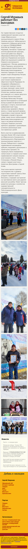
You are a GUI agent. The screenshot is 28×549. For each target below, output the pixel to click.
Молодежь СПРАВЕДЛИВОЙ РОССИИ (10, 524)
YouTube (4, 510)
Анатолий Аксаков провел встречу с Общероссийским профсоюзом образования (14, 461)
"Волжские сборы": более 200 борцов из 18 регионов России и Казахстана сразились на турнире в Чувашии (13, 447)
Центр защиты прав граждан (10, 521)
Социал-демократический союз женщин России (11, 527)
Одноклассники (6, 493)
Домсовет (5, 529)
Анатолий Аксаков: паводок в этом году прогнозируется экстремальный (14, 465)
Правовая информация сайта (10, 542)
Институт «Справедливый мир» (11, 520)
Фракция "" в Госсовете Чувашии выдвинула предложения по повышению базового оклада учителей (14, 454)
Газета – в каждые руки (10, 442)
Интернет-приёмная (8, 485)
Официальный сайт (7, 483)
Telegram (4, 486)
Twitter (4, 490)
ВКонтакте (5, 491)
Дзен (3, 488)
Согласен (14, 546)
